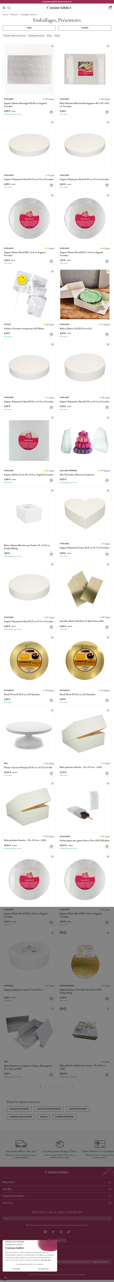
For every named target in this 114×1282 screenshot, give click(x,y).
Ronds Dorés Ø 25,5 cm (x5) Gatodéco (78, 694)
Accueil (5, 14)
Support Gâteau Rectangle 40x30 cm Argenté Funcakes (25, 105)
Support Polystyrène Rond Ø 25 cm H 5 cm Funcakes (28, 621)
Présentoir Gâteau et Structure (14, 35)
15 (63, 1086)
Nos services (57, 1202)
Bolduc (49, 35)
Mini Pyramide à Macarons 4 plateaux (77, 474)
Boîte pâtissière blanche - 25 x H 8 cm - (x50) (25, 840)
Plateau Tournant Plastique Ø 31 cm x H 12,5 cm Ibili (28, 767)
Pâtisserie (14, 14)
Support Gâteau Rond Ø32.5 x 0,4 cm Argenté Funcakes (25, 915)
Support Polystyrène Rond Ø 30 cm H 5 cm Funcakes (28, 401)
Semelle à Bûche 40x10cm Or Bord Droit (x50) (82, 621)
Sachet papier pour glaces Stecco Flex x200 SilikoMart (85, 840)
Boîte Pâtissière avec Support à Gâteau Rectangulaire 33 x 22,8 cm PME (28, 1067)
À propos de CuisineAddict (57, 1195)
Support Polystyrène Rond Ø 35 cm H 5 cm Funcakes (84, 179)
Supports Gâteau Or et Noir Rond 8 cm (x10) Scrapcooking (80, 991)
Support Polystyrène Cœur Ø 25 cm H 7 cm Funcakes (84, 547)
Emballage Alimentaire (36, 35)
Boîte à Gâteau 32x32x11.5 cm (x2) (76, 328)
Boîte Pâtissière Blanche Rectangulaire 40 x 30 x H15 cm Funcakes (84, 105)
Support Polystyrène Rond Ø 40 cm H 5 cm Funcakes (29, 179)
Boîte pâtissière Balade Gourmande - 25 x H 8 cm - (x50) (83, 1067)
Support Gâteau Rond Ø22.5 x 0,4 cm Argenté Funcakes (81, 254)
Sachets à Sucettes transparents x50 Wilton (24, 328)
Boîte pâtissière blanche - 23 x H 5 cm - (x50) (81, 767)
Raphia (57, 35)
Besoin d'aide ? (57, 1182)
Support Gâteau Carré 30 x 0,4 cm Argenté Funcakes (28, 474)
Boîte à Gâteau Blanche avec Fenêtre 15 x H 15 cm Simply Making (27, 547)
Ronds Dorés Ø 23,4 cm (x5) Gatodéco (22, 694)
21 (73, 1086)
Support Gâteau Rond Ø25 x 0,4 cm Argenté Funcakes (25, 254)
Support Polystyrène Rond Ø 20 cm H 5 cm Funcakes (84, 401)
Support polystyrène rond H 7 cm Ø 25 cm (23, 989)
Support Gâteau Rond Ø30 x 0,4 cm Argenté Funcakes (81, 915)
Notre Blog (57, 1189)
